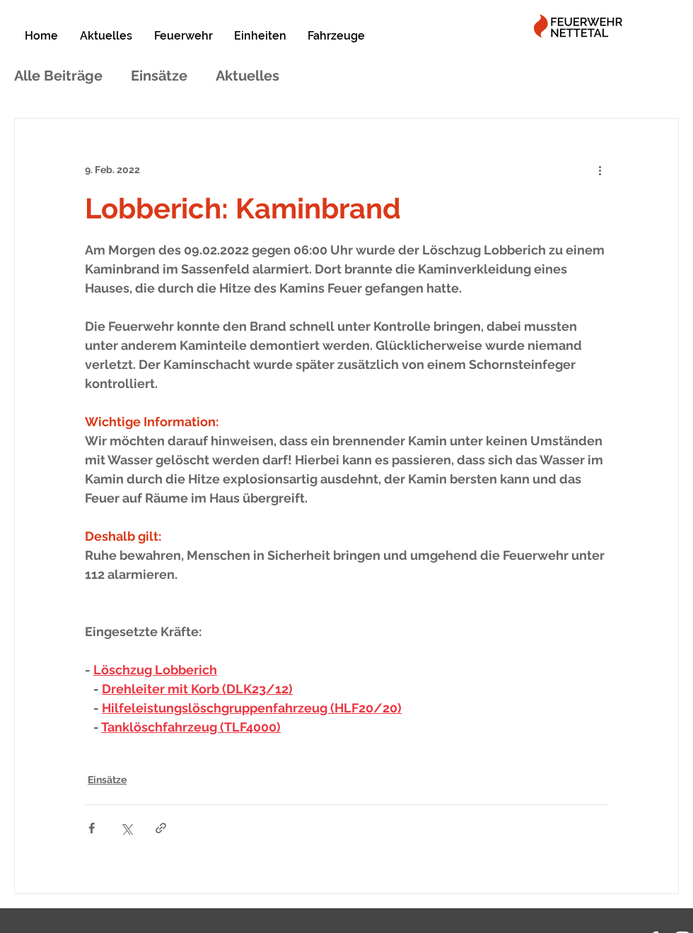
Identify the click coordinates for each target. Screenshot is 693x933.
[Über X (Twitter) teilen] (126, 828)
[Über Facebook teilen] (91, 828)
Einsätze (159, 75)
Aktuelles (247, 75)
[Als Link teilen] (161, 828)
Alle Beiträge (58, 75)
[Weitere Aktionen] (599, 169)
